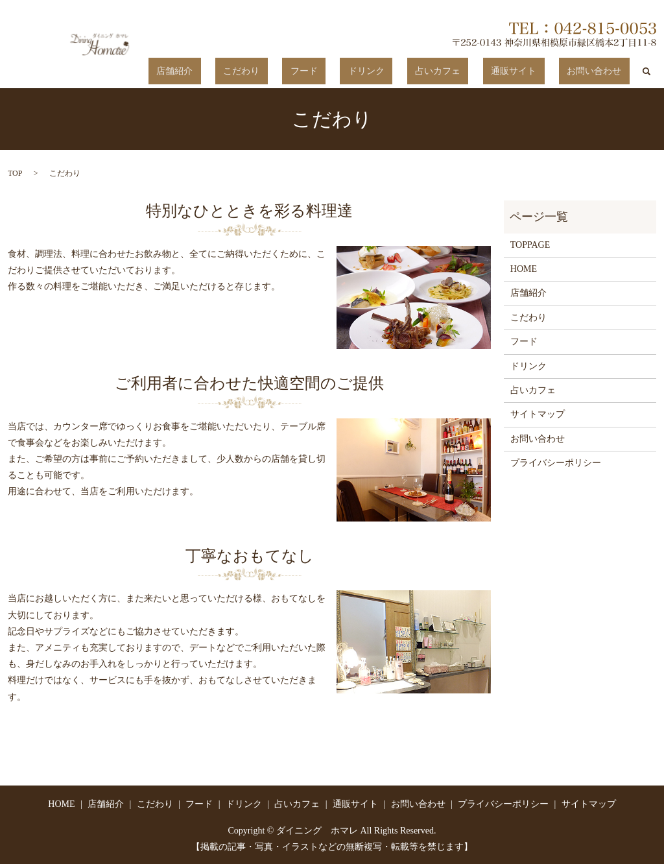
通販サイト (537, 72)
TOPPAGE (530, 244)
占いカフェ (478, 72)
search (646, 71)
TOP (15, 172)
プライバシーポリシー (555, 463)
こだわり (330, 72)
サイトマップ (537, 414)
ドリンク (423, 72)
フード (376, 72)
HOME (523, 268)
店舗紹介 (279, 72)
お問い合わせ (602, 72)
